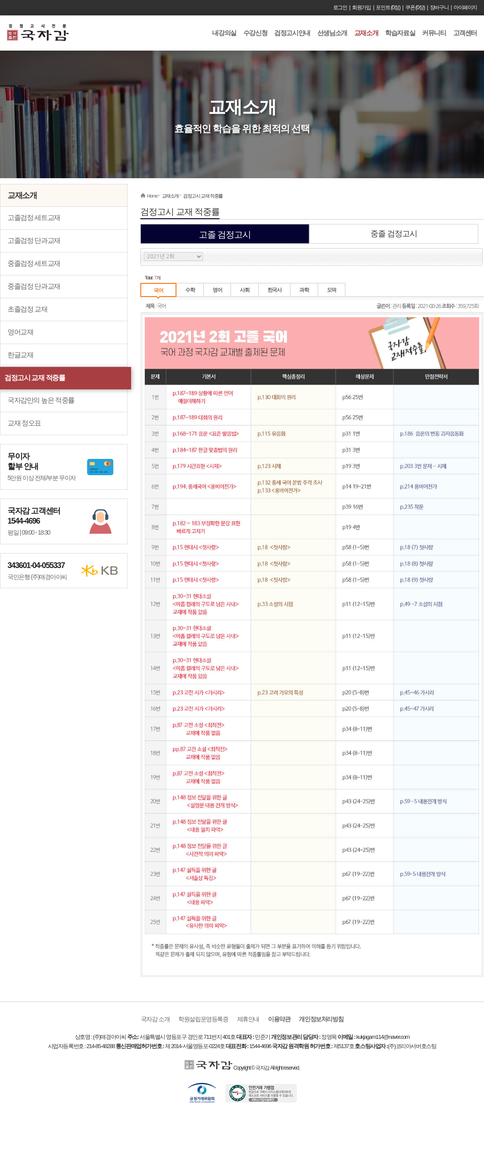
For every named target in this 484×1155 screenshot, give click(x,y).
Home (152, 195)
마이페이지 (465, 7)
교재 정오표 (24, 423)
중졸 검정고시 (393, 233)
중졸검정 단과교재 (33, 286)
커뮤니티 (434, 33)
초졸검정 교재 (27, 309)
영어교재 (20, 332)
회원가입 (361, 7)
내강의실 (224, 33)
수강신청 (255, 33)
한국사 (275, 290)
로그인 (340, 7)
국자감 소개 (155, 1019)
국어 (158, 290)
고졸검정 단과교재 (33, 240)
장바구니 (439, 7)
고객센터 (465, 33)
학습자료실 (400, 33)
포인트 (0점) (388, 7)
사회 (244, 290)
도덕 (331, 290)
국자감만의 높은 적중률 (40, 400)
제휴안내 (248, 1019)
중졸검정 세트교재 (33, 263)
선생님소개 (332, 33)
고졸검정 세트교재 (33, 217)
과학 (303, 290)
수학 (189, 290)
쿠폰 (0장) (415, 7)
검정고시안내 (292, 33)
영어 (217, 290)
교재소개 (366, 33)
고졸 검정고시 (225, 234)
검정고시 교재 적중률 (34, 377)
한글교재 (20, 355)
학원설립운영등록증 (203, 1019)
